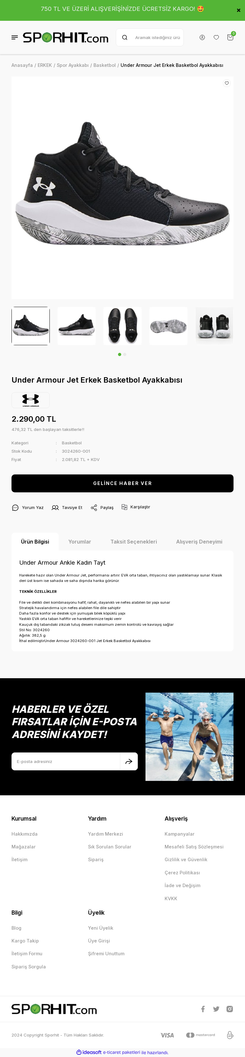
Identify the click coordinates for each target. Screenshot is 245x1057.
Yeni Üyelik (100, 928)
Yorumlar (79, 541)
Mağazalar (23, 846)
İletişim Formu (26, 953)
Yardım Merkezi (105, 834)
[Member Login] (202, 37)
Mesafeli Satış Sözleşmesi (194, 846)
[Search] (150, 37)
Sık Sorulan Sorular (109, 846)
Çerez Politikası (182, 872)
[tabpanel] (31, 326)
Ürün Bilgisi (35, 541)
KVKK (171, 898)
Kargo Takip (25, 940)
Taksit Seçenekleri (133, 541)
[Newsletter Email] (74, 761)
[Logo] (65, 37)
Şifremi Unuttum (106, 953)
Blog (16, 928)
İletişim (19, 859)
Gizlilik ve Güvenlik (186, 859)
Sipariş (96, 859)
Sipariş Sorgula (28, 966)
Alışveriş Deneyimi (199, 541)
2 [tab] (124, 354)
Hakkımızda (24, 834)
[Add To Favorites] (227, 83)
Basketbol (72, 442)
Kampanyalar (180, 834)
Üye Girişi (99, 940)
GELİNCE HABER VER (122, 483)
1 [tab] (119, 354)
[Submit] (129, 761)
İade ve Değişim (182, 885)
